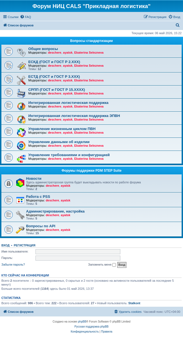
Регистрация (24, 245)
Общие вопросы (43, 49)
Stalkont (134, 303)
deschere (54, 52)
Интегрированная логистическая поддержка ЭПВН (74, 116)
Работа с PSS (38, 196)
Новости (33, 178)
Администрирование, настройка (55, 211)
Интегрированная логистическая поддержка (68, 103)
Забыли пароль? (13, 264)
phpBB (82, 321)
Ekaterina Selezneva (89, 52)
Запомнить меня (102, 265)
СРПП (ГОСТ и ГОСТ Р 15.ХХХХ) (56, 90)
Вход (5, 245)
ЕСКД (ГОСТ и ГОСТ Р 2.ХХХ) (54, 62)
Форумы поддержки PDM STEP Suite (91, 171)
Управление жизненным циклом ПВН (62, 129)
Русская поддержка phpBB (91, 326)
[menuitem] (25, 17)
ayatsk (67, 52)
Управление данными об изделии (59, 142)
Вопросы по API (40, 226)
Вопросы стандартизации (91, 41)
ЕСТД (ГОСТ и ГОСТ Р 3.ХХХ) (54, 76)
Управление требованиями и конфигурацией (69, 155)
